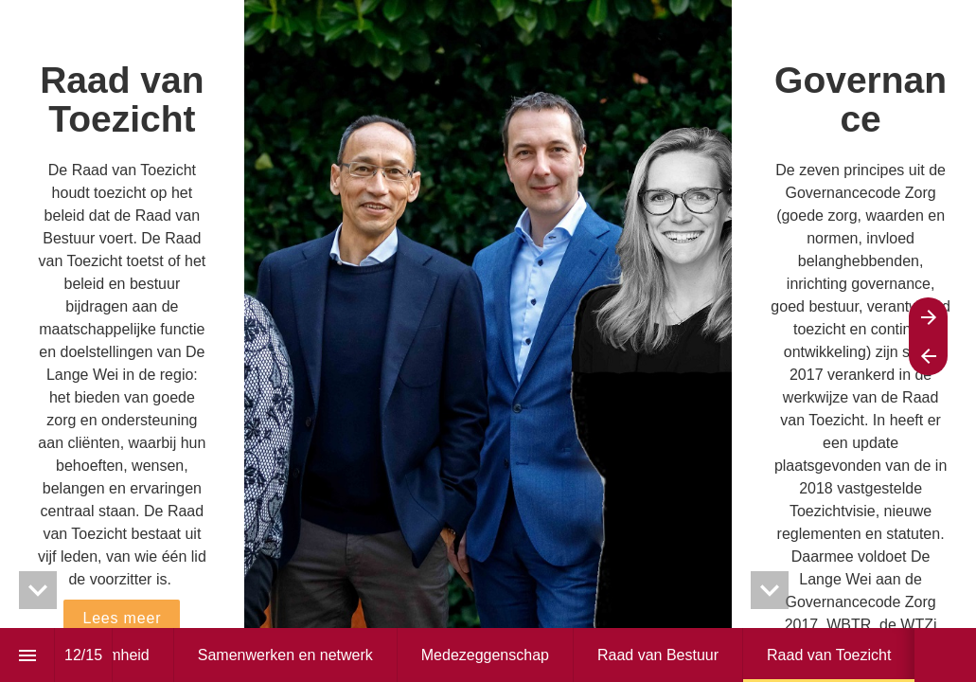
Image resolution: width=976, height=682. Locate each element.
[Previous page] (928, 355)
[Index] (27, 655)
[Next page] (928, 316)
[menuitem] (285, 655)
